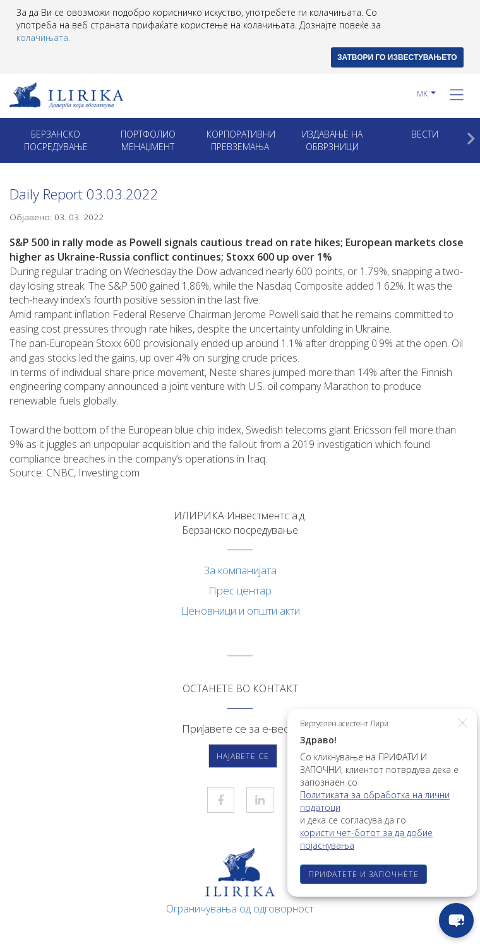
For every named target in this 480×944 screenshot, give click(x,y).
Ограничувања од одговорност (240, 909)
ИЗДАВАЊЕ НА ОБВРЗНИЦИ (332, 140)
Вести (424, 134)
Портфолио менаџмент (148, 140)
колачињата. (43, 38)
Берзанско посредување (56, 140)
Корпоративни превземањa (241, 140)
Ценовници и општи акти (240, 610)
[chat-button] (456, 920)
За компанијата (240, 570)
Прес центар (240, 590)
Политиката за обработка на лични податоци (375, 801)
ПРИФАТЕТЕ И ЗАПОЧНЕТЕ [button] (363, 874)
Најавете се (243, 756)
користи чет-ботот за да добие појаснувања (366, 839)
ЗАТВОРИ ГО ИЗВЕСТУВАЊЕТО (397, 57)
